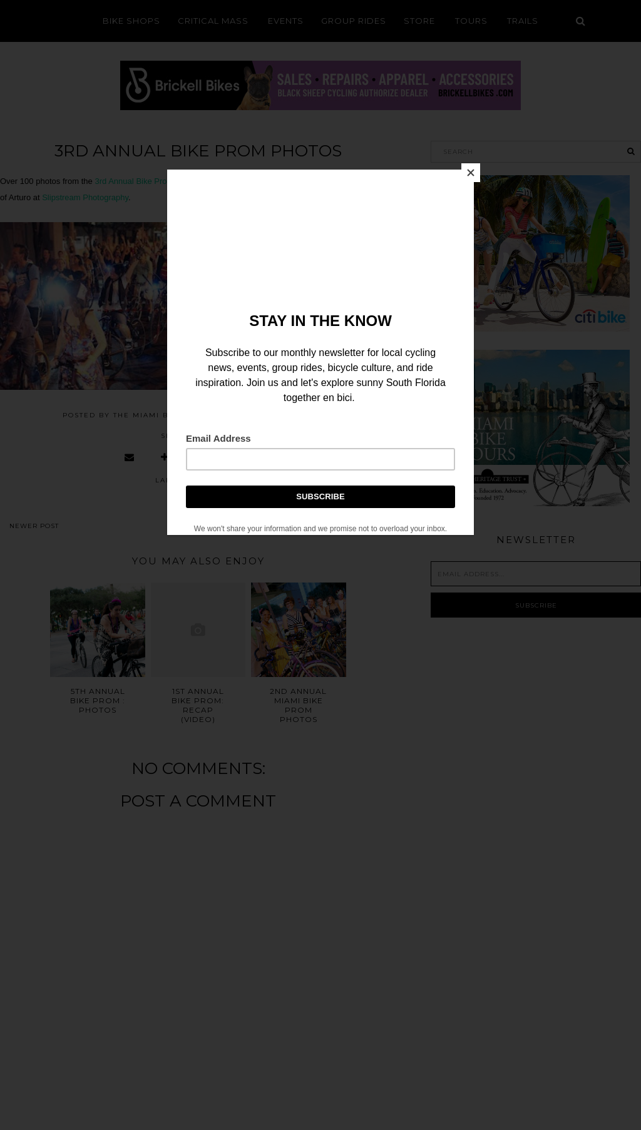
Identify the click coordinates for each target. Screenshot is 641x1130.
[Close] (470, 172)
